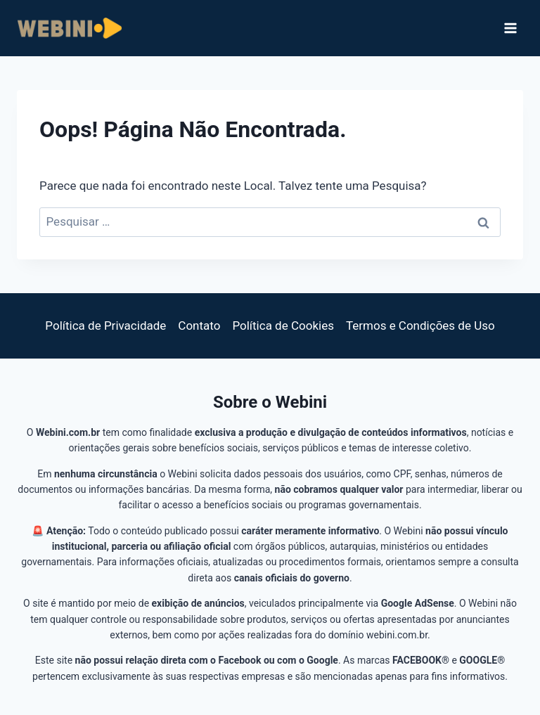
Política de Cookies (283, 325)
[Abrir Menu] (510, 28)
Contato (199, 325)
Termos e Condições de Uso (420, 325)
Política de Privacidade (105, 325)
